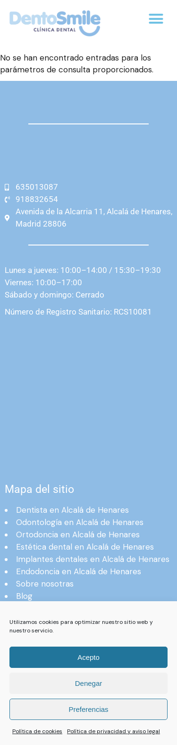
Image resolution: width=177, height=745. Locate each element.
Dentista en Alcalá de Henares (72, 510)
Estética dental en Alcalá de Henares (85, 547)
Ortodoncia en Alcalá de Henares (78, 534)
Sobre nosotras (45, 583)
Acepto (88, 657)
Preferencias (88, 709)
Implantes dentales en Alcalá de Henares (92, 559)
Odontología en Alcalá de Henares (79, 522)
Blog (24, 596)
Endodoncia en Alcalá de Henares (78, 571)
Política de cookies (37, 731)
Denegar (88, 683)
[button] (156, 19)
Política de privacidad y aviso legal (113, 731)
